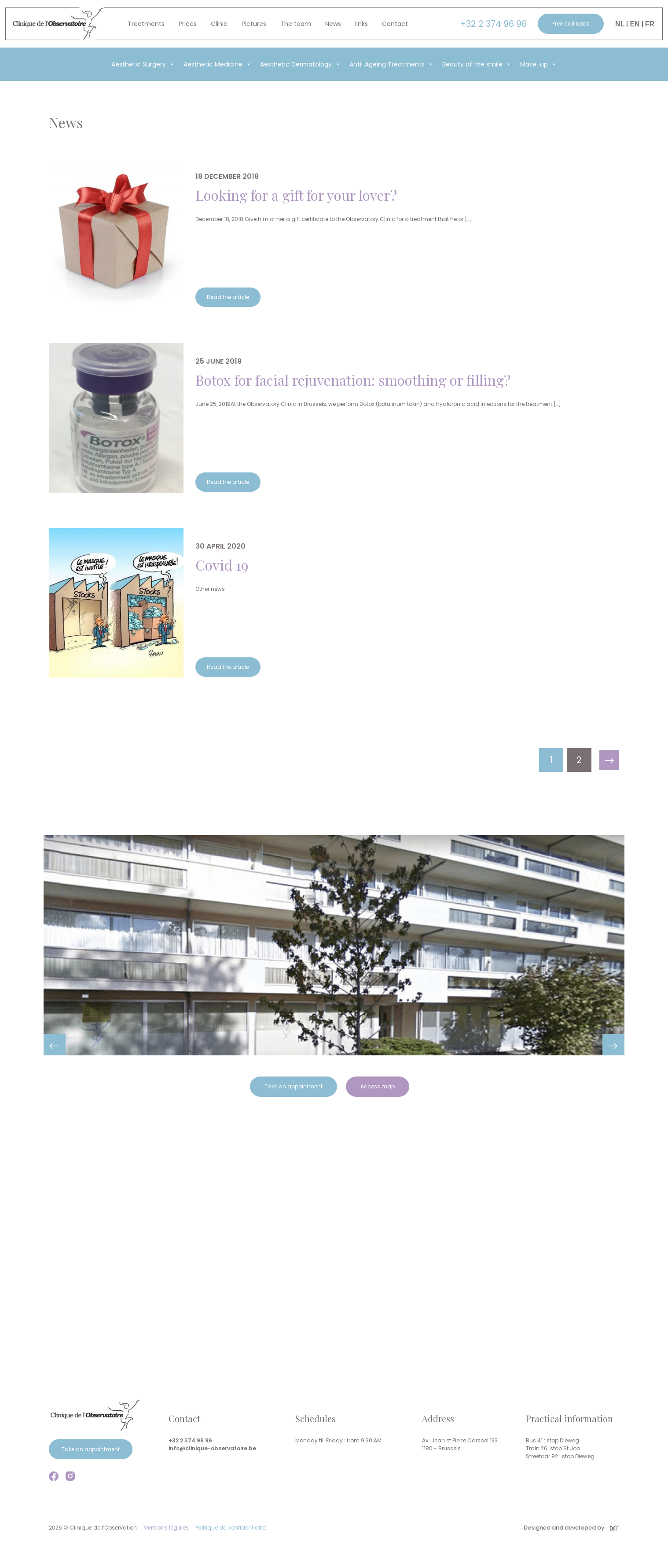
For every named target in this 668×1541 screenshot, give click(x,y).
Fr (649, 24)
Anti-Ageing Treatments (391, 64)
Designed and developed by (571, 1527)
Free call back (570, 23)
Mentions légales (166, 1527)
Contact (395, 23)
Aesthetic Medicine (217, 64)
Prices (188, 23)
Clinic (219, 23)
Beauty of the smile (476, 64)
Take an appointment (293, 1086)
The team (295, 23)
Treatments (146, 23)
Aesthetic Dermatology (300, 64)
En (634, 24)
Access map (377, 1086)
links (361, 23)
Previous (55, 1044)
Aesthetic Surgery (143, 64)
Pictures (254, 23)
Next (613, 1044)
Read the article (228, 297)
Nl (619, 24)
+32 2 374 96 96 (493, 24)
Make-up (538, 64)
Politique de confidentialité (230, 1527)
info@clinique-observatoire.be (212, 1448)
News (333, 23)
